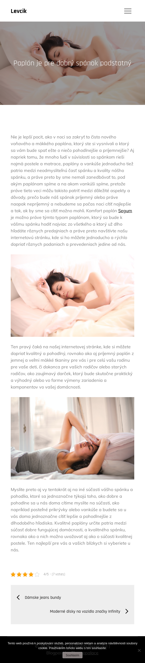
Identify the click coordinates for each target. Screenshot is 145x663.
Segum (125, 210)
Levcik (19, 11)
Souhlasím (72, 655)
